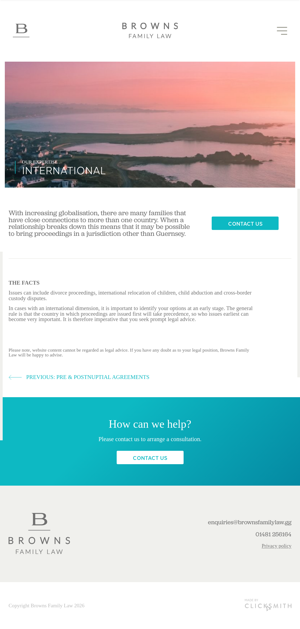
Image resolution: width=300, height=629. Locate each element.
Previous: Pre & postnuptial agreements (79, 377)
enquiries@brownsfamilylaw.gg (249, 522)
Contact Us (245, 223)
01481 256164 (273, 534)
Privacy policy (276, 545)
